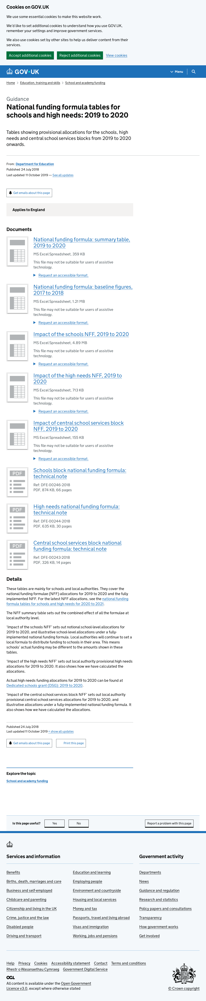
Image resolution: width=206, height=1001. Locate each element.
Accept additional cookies (30, 55)
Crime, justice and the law (27, 917)
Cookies (40, 963)
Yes (58, 823)
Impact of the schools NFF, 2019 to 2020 (81, 334)
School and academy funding (85, 83)
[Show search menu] (193, 72)
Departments (150, 872)
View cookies (116, 55)
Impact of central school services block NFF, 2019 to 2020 (78, 425)
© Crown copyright (184, 988)
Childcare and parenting (26, 899)
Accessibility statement (70, 963)
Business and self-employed (29, 890)
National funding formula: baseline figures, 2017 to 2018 (83, 289)
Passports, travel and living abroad (101, 917)
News (144, 881)
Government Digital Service (85, 969)
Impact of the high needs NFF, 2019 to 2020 (77, 378)
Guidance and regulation (159, 890)
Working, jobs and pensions (95, 935)
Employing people (87, 881)
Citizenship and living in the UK (31, 908)
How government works (158, 926)
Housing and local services (94, 899)
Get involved (149, 935)
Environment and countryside (97, 890)
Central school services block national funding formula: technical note (77, 545)
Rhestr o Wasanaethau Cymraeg (32, 969)
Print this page (74, 743)
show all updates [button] (61, 731)
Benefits (13, 872)
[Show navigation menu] (176, 72)
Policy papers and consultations (165, 908)
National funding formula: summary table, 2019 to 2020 (81, 242)
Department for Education (35, 164)
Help (10, 963)
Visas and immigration (91, 926)
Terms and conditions (128, 963)
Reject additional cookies (80, 55)
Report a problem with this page (169, 823)
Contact (100, 963)
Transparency (150, 917)
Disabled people (19, 926)
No (83, 823)
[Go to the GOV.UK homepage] (22, 71)
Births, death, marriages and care (33, 881)
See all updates (63, 175)
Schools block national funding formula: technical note (79, 473)
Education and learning (92, 872)
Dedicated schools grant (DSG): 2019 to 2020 (44, 685)
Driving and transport (23, 935)
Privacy (24, 963)
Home (10, 83)
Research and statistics (158, 899)
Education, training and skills (40, 83)
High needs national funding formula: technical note (76, 509)
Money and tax (85, 908)
